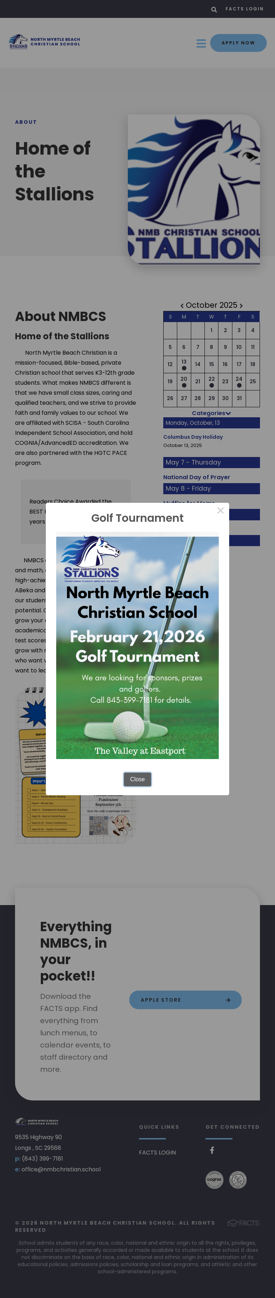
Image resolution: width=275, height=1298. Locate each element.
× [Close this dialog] (220, 511)
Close (137, 779)
